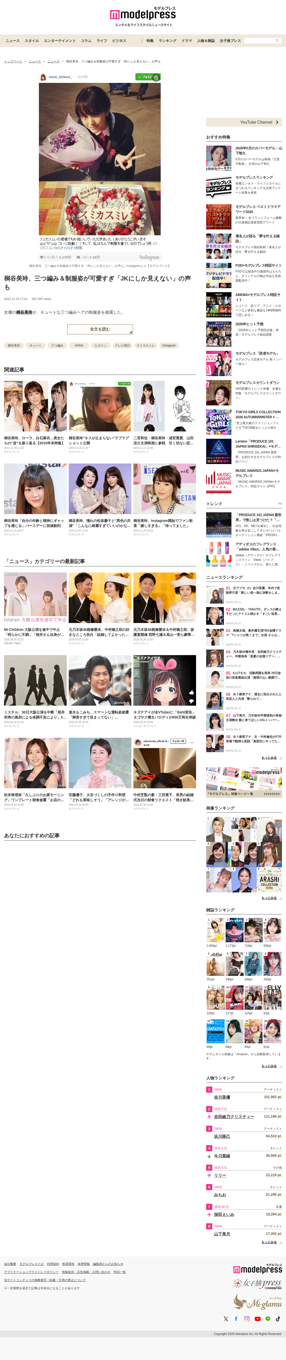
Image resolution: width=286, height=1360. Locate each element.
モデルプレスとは (31, 1264)
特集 (150, 41)
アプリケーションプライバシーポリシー (31, 1272)
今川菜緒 (222, 1156)
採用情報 (84, 1264)
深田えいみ (224, 1214)
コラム (86, 41)
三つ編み (57, 345)
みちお (220, 1195)
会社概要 (10, 1264)
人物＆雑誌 (206, 41)
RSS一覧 (120, 1272)
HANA (79, 345)
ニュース (13, 41)
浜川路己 (222, 1136)
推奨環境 (68, 1264)
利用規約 (53, 1264)
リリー (220, 1175)
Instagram (169, 345)
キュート (36, 345)
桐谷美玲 (24, 312)
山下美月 (222, 1234)
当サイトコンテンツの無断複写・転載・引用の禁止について (45, 1280)
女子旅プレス (230, 41)
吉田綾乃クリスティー (234, 1117)
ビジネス (119, 41)
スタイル (32, 41)
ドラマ (186, 41)
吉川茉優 (222, 1097)
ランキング (167, 41)
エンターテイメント (60, 41)
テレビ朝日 (122, 345)
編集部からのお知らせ (108, 1264)
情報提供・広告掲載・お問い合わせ (86, 1272)
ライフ (102, 41)
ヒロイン (101, 345)
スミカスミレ (146, 345)
